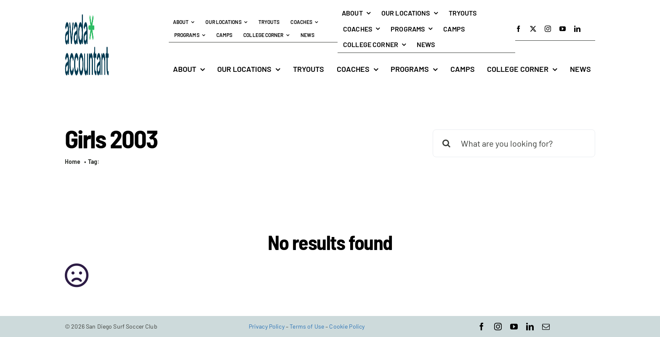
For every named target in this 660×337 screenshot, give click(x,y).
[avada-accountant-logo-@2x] (87, 18)
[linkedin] (577, 29)
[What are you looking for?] (514, 143)
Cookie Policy (347, 326)
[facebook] (518, 29)
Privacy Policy (267, 326)
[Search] (446, 143)
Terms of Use (307, 326)
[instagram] (548, 29)
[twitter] (533, 29)
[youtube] (562, 29)
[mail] (546, 326)
